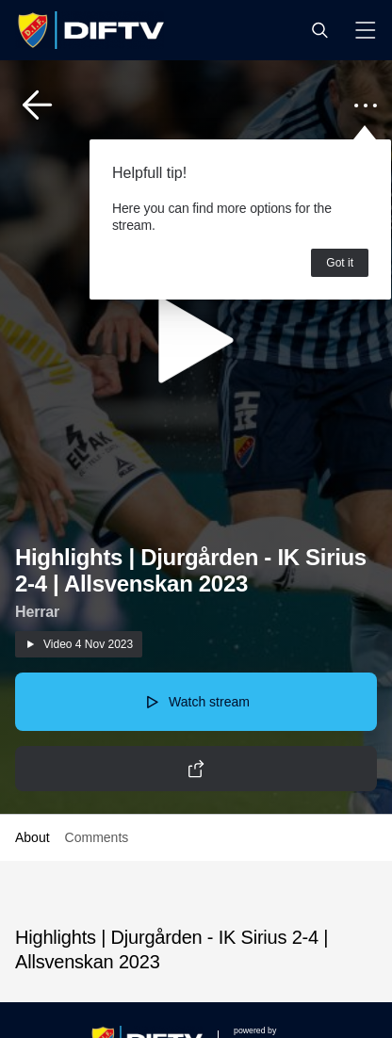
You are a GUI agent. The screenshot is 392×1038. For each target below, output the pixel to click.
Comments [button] (97, 837)
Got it (339, 262)
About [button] (32, 837)
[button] (319, 30)
